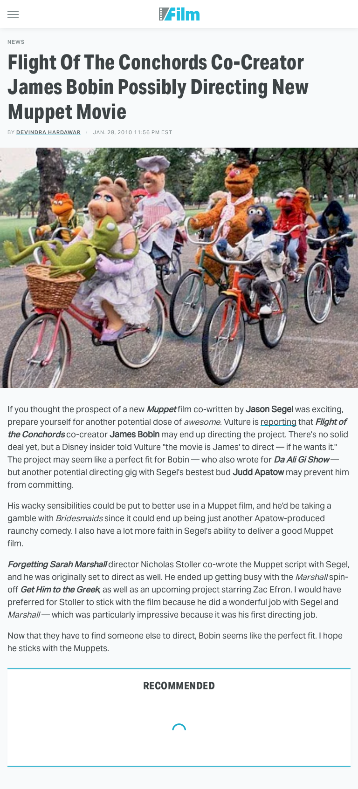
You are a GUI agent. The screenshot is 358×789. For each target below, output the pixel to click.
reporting (278, 421)
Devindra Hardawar (48, 132)
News (16, 42)
